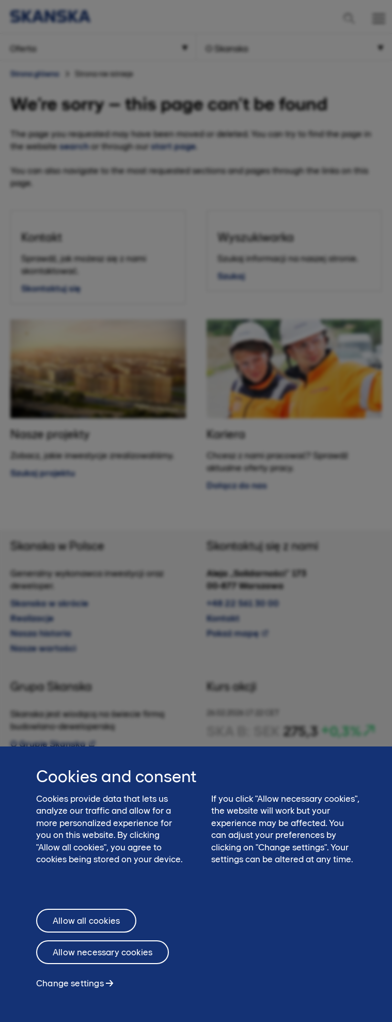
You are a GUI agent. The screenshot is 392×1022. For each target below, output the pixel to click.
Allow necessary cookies (102, 957)
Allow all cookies (86, 925)
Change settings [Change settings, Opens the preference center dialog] (70, 988)
